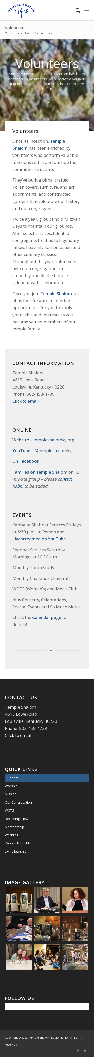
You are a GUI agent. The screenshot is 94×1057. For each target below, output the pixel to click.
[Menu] (86, 10)
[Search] (75, 10)
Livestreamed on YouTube (39, 539)
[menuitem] (75, 10)
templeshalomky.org (53, 440)
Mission (11, 794)
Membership (14, 826)
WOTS (9, 810)
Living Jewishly (15, 851)
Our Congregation (18, 802)
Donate (13, 778)
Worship (11, 786)
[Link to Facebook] (78, 1050)
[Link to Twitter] (85, 1050)
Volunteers (15, 28)
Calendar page (47, 617)
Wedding (11, 835)
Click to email (25, 401)
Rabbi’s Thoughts (18, 843)
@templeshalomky (53, 450)
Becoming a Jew (16, 818)
